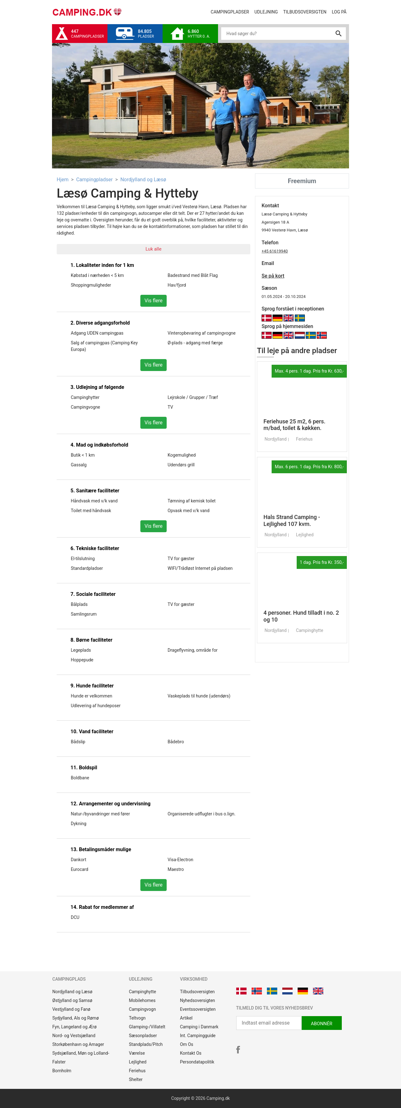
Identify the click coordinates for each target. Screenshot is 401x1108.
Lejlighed (138, 1061)
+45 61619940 (275, 251)
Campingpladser (231, 11)
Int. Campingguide (198, 1035)
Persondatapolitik (197, 1061)
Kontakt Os (191, 1053)
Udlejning (267, 11)
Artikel (186, 1018)
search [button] (339, 33)
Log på (340, 11)
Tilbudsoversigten (306, 11)
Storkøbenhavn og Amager (78, 1044)
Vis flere (153, 301)
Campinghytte (142, 991)
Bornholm (61, 1070)
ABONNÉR (321, 1023)
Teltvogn (137, 1018)
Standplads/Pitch (146, 1044)
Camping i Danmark (199, 1026)
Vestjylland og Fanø (71, 1009)
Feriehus (137, 1070)
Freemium (302, 181)
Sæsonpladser (143, 1035)
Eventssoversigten (198, 1009)
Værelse (137, 1053)
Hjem (63, 180)
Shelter (136, 1079)
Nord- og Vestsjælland (73, 1035)
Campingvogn (142, 1009)
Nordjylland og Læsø (143, 180)
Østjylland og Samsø (72, 1000)
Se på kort (273, 276)
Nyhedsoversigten (197, 1000)
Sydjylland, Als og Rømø (75, 1018)
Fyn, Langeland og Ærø (74, 1026)
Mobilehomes (142, 1000)
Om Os (186, 1044)
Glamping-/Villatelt (147, 1026)
